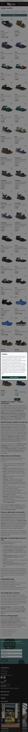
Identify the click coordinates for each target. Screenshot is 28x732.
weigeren (23, 369)
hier (5, 367)
